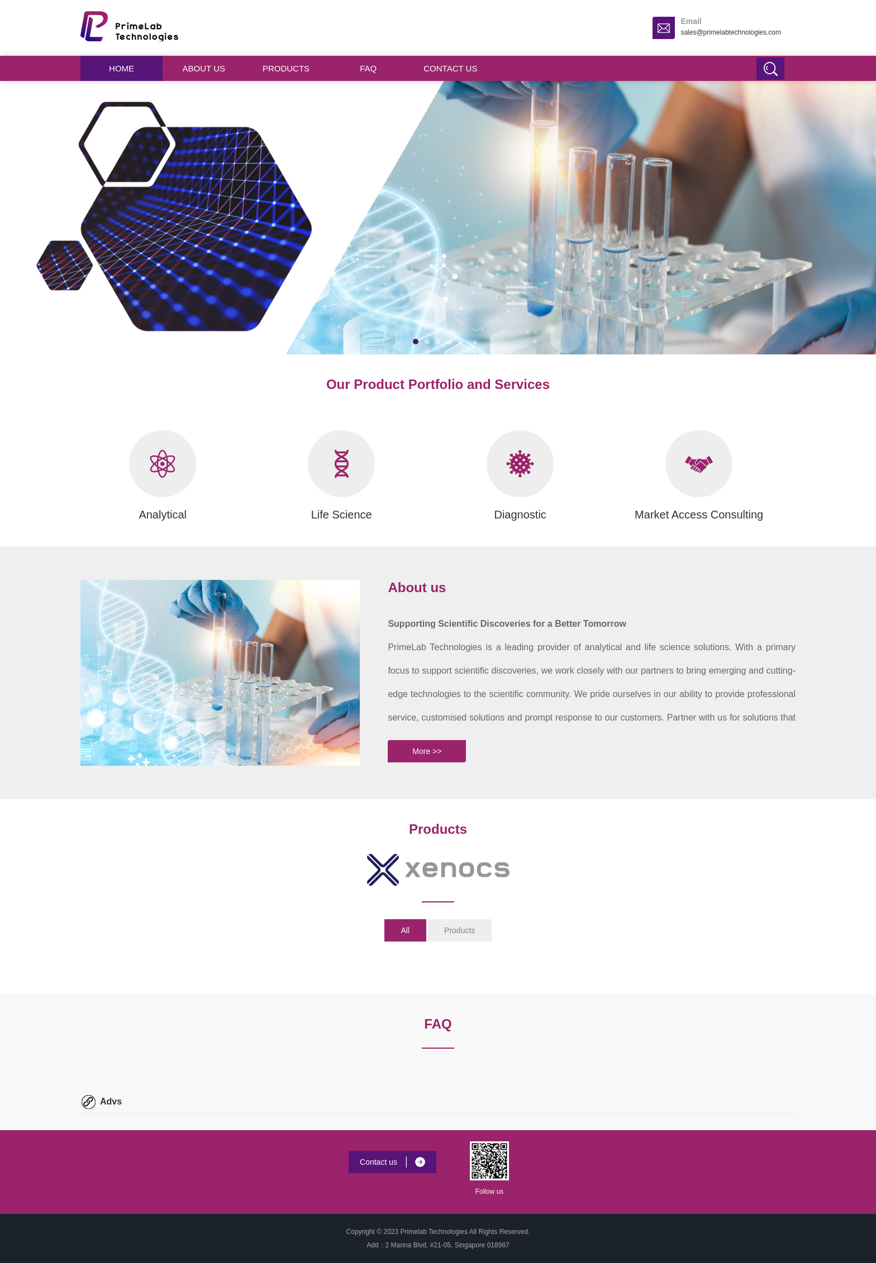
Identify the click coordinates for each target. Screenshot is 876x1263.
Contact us (450, 68)
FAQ (368, 68)
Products (286, 68)
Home (121, 68)
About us (204, 68)
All (405, 930)
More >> (426, 751)
